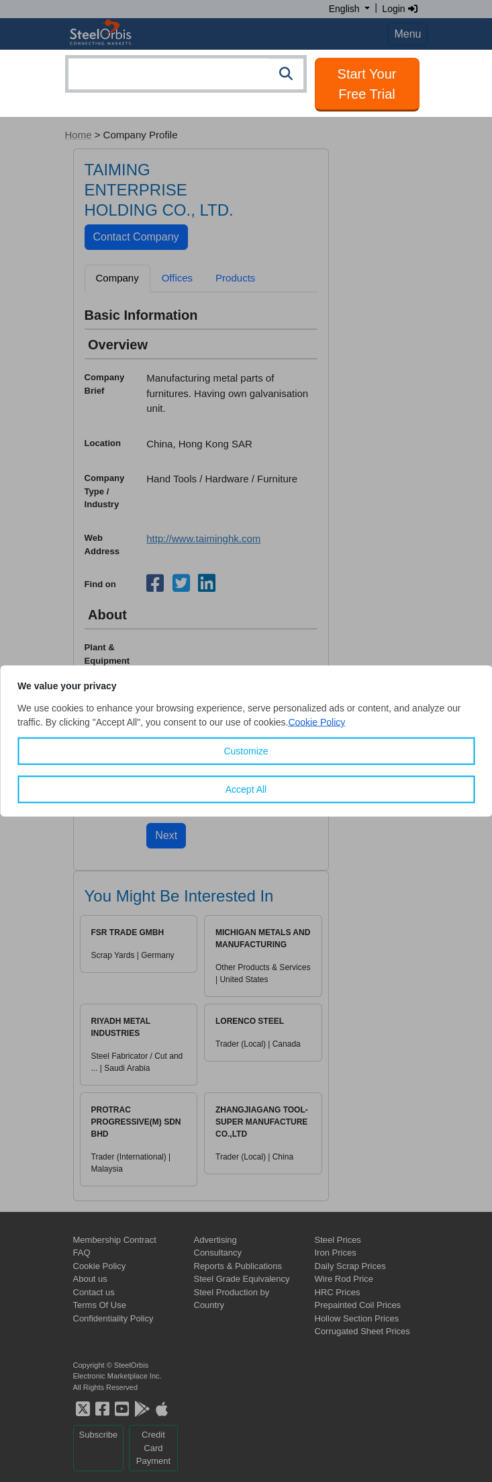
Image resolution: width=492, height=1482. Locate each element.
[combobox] (186, 74)
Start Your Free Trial (367, 84)
